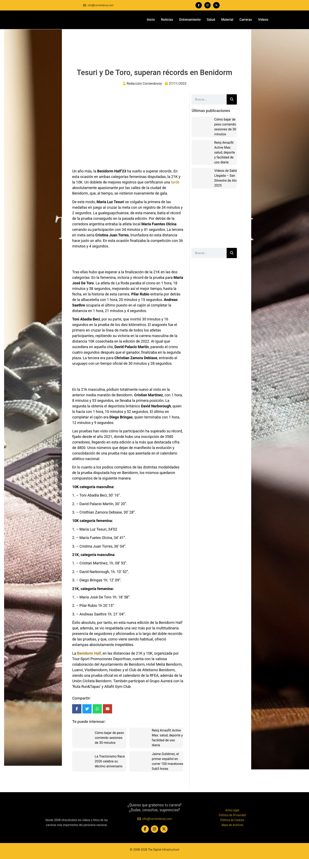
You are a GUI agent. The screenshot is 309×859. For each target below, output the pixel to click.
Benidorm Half (89, 653)
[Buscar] (232, 99)
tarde (175, 182)
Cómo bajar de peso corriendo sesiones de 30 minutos (109, 737)
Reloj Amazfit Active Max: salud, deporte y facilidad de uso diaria (224, 152)
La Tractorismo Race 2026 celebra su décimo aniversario (110, 761)
